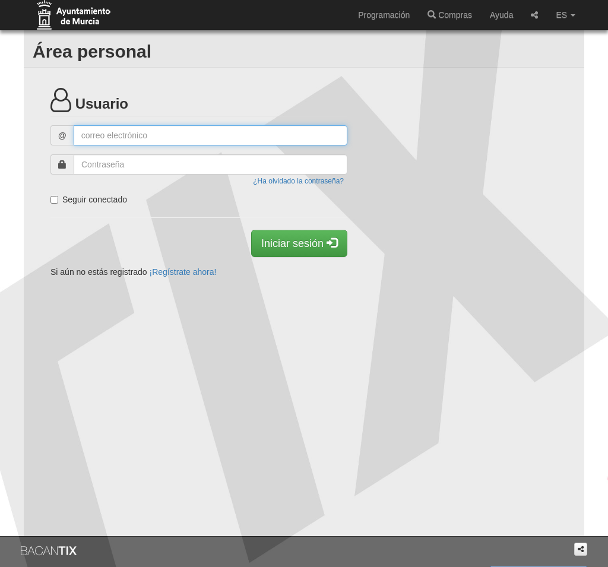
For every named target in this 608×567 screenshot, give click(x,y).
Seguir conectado (88, 199)
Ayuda (501, 15)
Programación (384, 15)
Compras (450, 15)
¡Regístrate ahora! (183, 272)
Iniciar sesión (299, 243)
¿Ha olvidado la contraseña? (298, 181)
